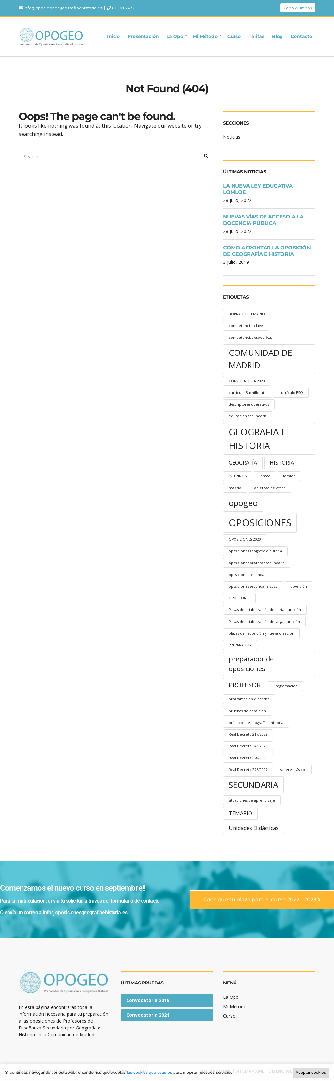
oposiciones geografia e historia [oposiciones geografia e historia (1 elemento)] (255, 551)
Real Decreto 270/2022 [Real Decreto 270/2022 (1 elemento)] (248, 758)
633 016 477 (123, 8)
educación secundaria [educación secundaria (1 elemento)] (248, 416)
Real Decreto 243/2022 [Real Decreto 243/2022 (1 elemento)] (248, 746)
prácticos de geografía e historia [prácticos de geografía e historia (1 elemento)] (256, 722)
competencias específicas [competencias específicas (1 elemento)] (250, 337)
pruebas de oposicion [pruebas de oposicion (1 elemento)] (247, 711)
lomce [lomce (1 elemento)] (264, 476)
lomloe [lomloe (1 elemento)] (289, 476)
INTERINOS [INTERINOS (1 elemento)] (238, 476)
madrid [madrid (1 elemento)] (235, 488)
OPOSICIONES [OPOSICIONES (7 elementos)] (260, 522)
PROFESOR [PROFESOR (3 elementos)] (245, 685)
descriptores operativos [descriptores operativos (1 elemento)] (249, 404)
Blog (277, 36)
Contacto (301, 36)
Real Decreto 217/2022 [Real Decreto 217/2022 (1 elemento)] (248, 734)
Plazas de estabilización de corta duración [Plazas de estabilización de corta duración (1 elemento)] (265, 610)
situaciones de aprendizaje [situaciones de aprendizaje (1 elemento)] (252, 800)
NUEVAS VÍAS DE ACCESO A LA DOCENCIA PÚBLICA (263, 220)
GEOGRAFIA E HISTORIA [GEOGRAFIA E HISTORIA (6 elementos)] (257, 439)
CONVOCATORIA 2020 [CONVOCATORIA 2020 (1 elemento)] (247, 381)
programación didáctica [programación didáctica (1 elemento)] (249, 699)
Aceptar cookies (311, 1072)
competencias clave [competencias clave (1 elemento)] (246, 325)
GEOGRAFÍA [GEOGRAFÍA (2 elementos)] (243, 462)
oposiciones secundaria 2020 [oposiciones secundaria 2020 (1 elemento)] (253, 586)
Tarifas (256, 36)
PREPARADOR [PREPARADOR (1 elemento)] (240, 645)
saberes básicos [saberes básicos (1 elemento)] (293, 769)
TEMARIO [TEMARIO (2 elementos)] (240, 813)
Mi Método (205, 36)
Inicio (113, 36)
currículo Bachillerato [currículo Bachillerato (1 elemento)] (247, 392)
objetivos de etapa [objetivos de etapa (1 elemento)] (270, 488)
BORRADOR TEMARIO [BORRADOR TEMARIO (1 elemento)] (247, 314)
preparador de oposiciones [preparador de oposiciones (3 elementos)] (251, 663)
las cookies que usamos (149, 1072)
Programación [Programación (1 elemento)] (285, 686)
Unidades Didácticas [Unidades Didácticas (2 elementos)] (254, 828)
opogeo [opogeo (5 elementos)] (243, 503)
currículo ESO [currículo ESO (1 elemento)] (291, 392)
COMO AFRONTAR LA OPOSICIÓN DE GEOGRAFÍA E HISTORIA (267, 251)
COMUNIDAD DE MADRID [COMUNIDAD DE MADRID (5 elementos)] (260, 359)
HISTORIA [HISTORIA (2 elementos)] (282, 462)
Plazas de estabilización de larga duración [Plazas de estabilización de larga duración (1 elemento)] (264, 621)
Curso (234, 36)
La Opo (174, 36)
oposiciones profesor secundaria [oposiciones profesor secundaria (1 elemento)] (257, 563)
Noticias (231, 137)
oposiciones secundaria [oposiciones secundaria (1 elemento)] (249, 574)
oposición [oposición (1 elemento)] (298, 586)
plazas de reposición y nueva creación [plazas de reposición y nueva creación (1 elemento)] (261, 633)
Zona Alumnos (297, 8)
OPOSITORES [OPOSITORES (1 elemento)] (239, 598)
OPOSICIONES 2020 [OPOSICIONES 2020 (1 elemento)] (245, 539)
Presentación (143, 36)
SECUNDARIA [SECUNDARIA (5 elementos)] (253, 784)
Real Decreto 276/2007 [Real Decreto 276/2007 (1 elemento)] (248, 769)
